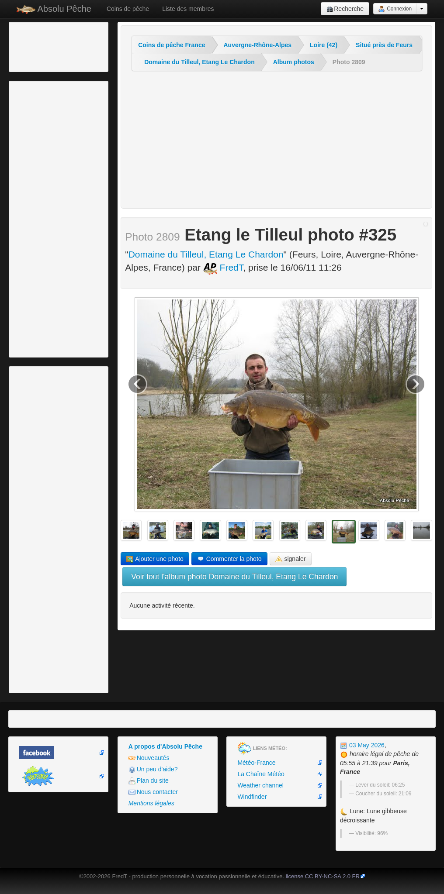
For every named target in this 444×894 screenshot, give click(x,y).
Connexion (395, 9)
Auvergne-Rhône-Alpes (257, 44)
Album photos (293, 61)
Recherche (345, 9)
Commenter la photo (229, 559)
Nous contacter (153, 792)
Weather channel (260, 785)
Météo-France (256, 762)
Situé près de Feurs (384, 44)
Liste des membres (188, 8)
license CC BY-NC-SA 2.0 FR (323, 876)
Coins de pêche (128, 8)
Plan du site (148, 780)
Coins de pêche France (171, 44)
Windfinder (252, 796)
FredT (223, 267)
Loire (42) (323, 44)
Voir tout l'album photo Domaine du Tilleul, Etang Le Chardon (234, 576)
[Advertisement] (59, 45)
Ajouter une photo (155, 559)
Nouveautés (149, 758)
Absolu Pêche (54, 9)
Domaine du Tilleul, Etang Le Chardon (199, 61)
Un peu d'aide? (153, 769)
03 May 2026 (362, 745)
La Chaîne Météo (260, 773)
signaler (290, 559)
